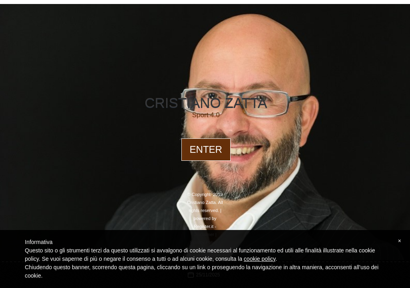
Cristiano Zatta (206, 103)
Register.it (203, 226)
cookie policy (259, 259)
